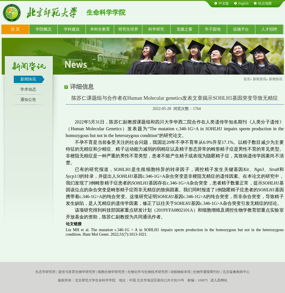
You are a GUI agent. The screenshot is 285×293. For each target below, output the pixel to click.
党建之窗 (184, 29)
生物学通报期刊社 (206, 272)
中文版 (224, 3)
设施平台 (241, 29)
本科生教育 (100, 29)
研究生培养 (128, 29)
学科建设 (72, 29)
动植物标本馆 (180, 272)
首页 (246, 79)
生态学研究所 (45, 272)
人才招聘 (269, 29)
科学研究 (156, 29)
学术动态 (28, 89)
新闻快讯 (28, 79)
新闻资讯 (259, 79)
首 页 (15, 29)
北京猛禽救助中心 (236, 272)
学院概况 (43, 29)
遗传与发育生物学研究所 (76, 272)
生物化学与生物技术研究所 (147, 272)
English (243, 3)
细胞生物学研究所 (111, 272)
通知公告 (28, 99)
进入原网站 (218, 280)
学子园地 (213, 29)
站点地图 (265, 3)
